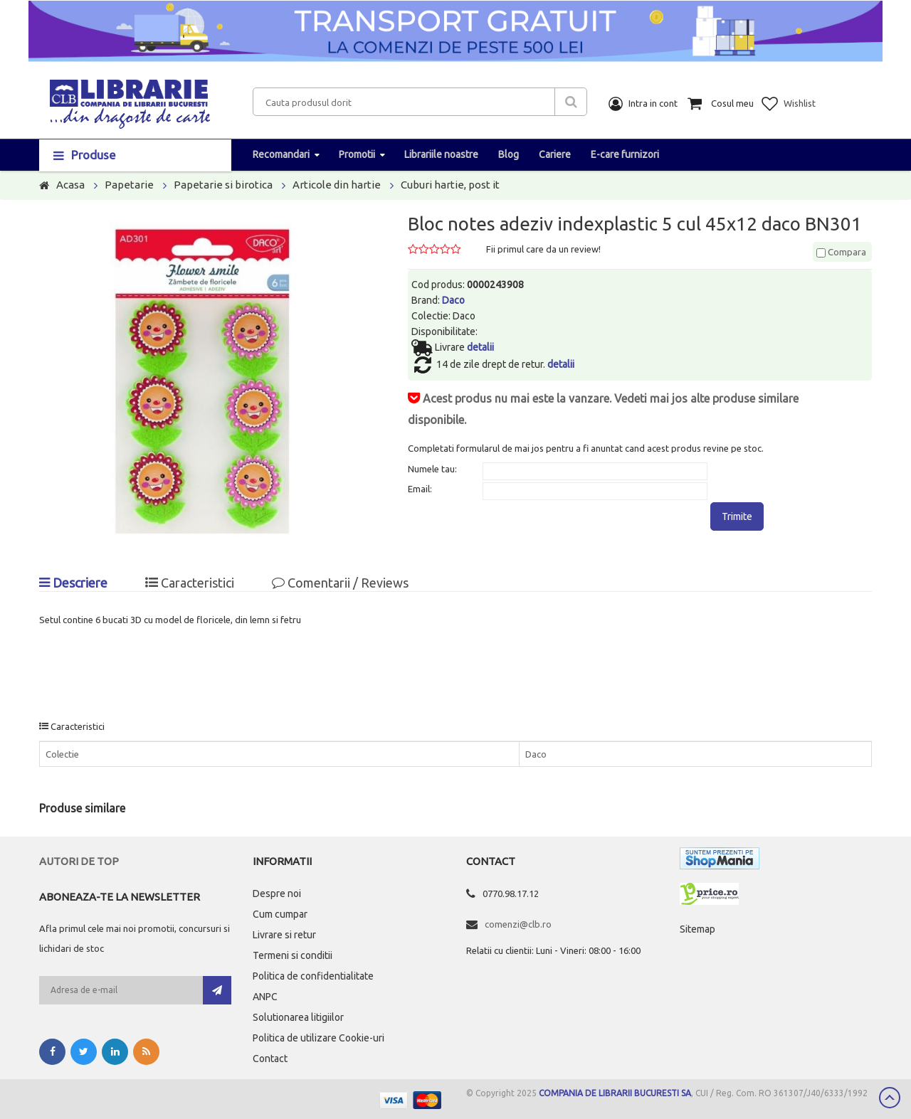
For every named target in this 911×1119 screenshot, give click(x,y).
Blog (508, 154)
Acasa (70, 185)
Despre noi (277, 893)
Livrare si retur (284, 934)
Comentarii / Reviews (340, 582)
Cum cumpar (280, 914)
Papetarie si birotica (223, 185)
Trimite (737, 516)
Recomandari (281, 154)
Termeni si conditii (292, 955)
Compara (841, 252)
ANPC (265, 996)
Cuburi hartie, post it (450, 185)
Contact (270, 1058)
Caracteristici (189, 582)
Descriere (73, 582)
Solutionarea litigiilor (298, 1017)
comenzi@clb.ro (518, 924)
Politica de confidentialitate (313, 976)
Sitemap (697, 929)
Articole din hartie (337, 185)
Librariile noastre (441, 154)
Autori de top (79, 861)
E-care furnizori (625, 154)
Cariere (555, 154)
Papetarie (129, 185)
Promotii (357, 154)
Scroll (889, 1097)
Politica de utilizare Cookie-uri (318, 1038)
